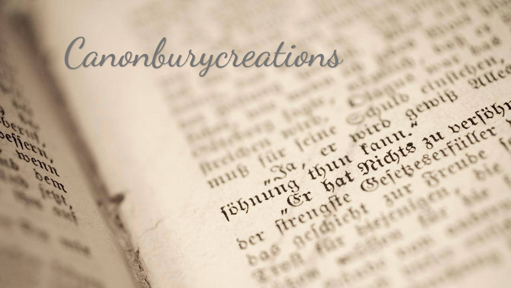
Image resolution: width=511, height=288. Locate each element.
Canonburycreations (203, 53)
